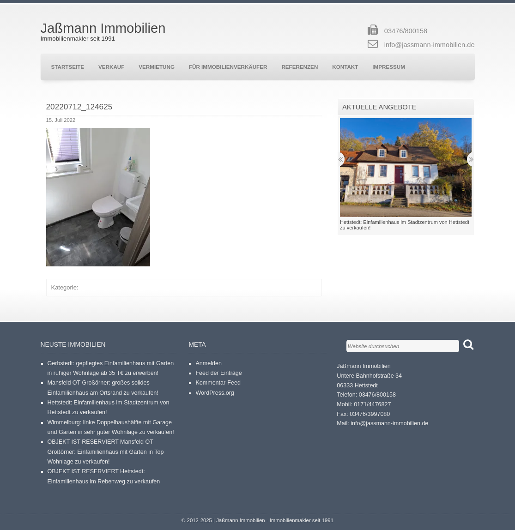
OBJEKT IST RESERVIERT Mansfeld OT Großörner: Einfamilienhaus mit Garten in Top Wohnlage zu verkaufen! (106, 452)
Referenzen (299, 67)
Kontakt (345, 67)
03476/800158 (405, 31)
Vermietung (157, 67)
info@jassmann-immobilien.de (429, 44)
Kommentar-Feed (218, 382)
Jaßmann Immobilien (103, 28)
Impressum (388, 67)
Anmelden (208, 363)
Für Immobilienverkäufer (228, 67)
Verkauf (111, 67)
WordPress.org (214, 393)
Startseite (68, 67)
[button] (98, 197)
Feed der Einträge (218, 373)
